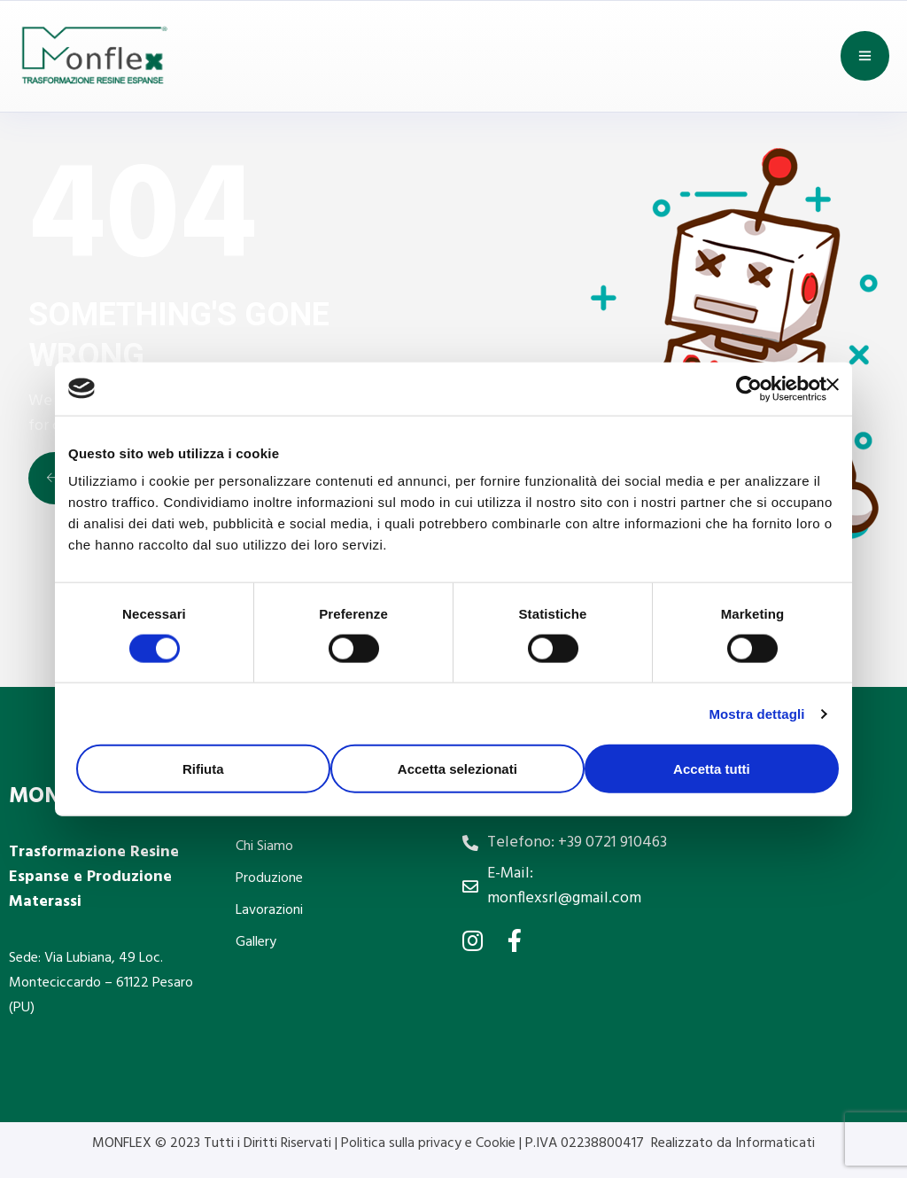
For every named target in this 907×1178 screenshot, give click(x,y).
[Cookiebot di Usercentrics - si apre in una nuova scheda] (748, 388)
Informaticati (775, 1143)
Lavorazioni (269, 910)
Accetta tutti (711, 768)
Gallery (256, 942)
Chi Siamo (264, 846)
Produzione (269, 878)
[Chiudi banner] (832, 384)
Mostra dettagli (756, 713)
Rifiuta (203, 768)
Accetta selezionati (457, 768)
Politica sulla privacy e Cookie (430, 1143)
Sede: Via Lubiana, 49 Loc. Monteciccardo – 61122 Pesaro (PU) (101, 983)
